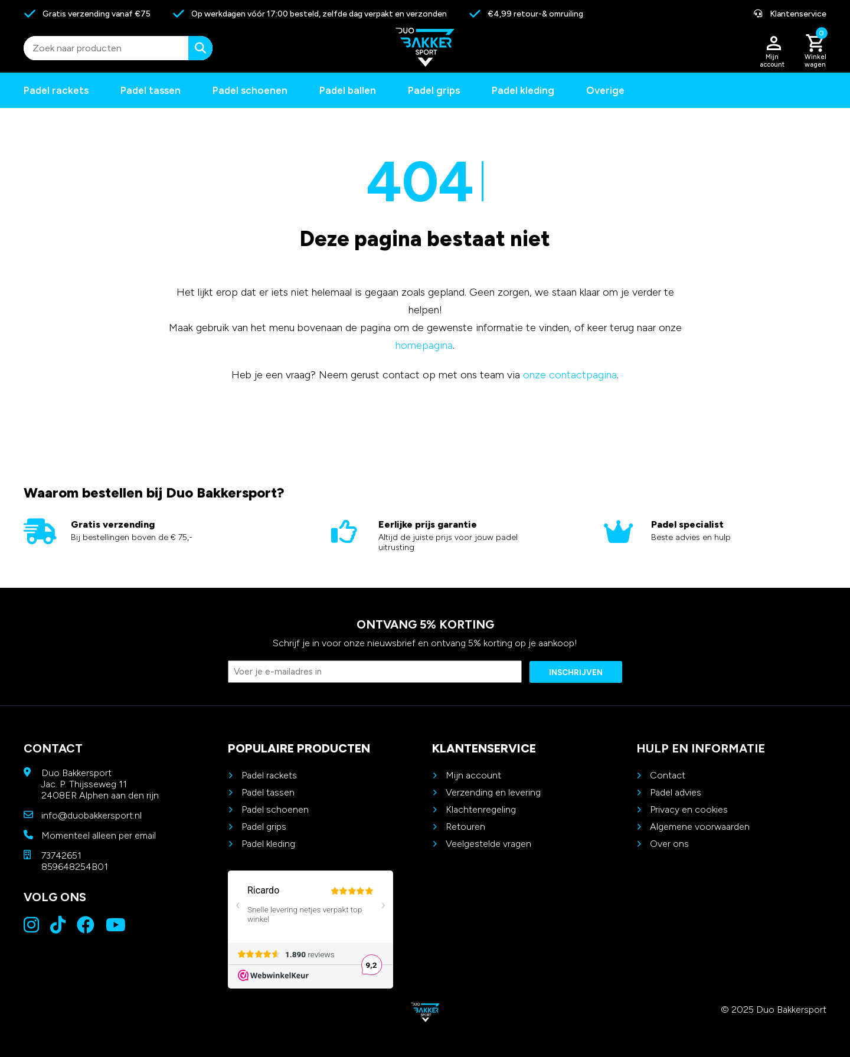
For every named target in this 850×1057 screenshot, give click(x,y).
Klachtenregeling (481, 809)
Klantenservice (790, 14)
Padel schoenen (249, 90)
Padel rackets (269, 775)
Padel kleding (523, 90)
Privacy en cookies (689, 809)
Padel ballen (347, 90)
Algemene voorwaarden (700, 826)
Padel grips (434, 90)
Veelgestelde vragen (488, 843)
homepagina (424, 345)
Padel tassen (150, 90)
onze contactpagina (570, 374)
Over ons (669, 843)
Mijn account (473, 775)
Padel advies (675, 792)
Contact (667, 775)
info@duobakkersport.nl (91, 815)
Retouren (465, 826)
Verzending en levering (493, 792)
